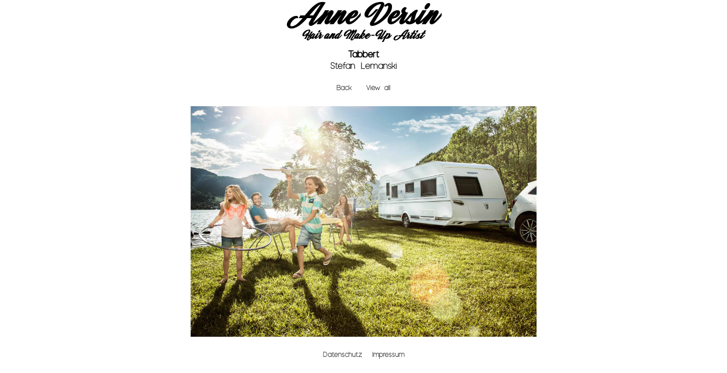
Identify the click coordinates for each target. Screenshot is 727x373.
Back (344, 87)
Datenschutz (342, 354)
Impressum (388, 354)
